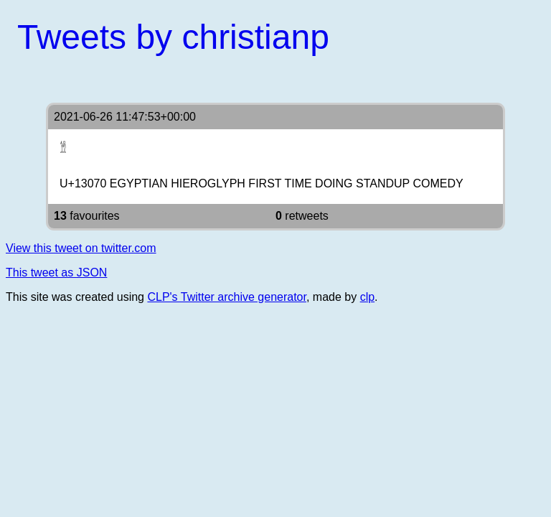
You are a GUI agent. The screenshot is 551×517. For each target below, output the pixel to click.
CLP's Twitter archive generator (226, 297)
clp (367, 297)
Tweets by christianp (173, 37)
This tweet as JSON (56, 272)
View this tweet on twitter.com (81, 248)
